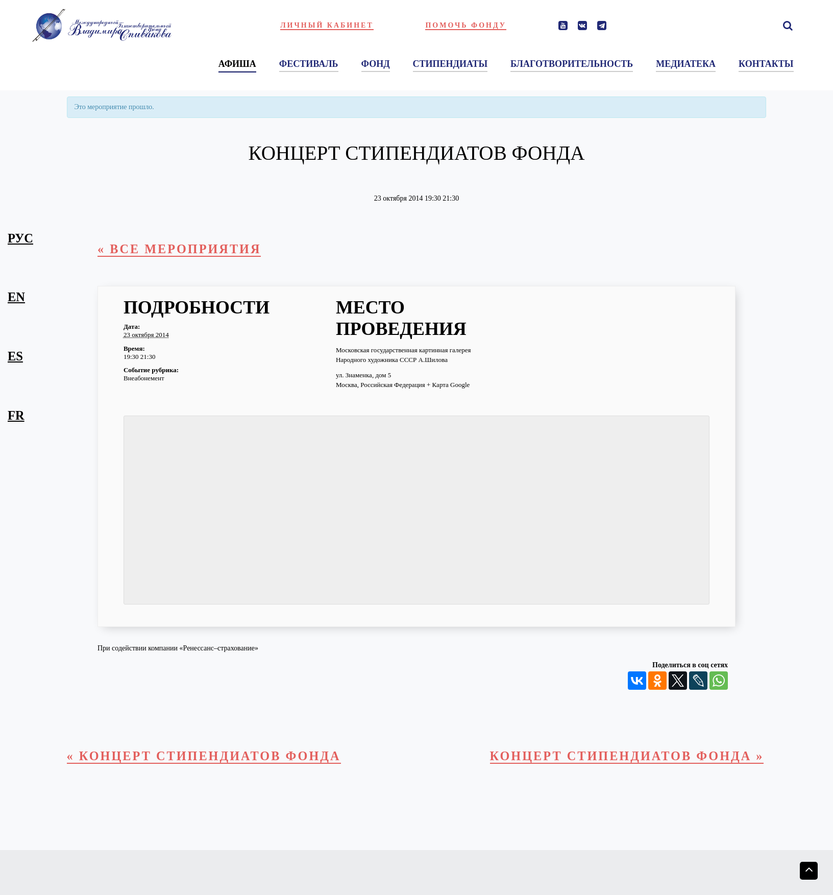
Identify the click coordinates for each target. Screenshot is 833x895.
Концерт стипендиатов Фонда (205, 756)
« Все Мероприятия (179, 249)
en (16, 297)
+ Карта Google (448, 385)
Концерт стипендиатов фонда (626, 756)
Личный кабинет (327, 25)
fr (16, 415)
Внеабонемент (144, 378)
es (15, 356)
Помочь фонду (465, 25)
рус (20, 238)
